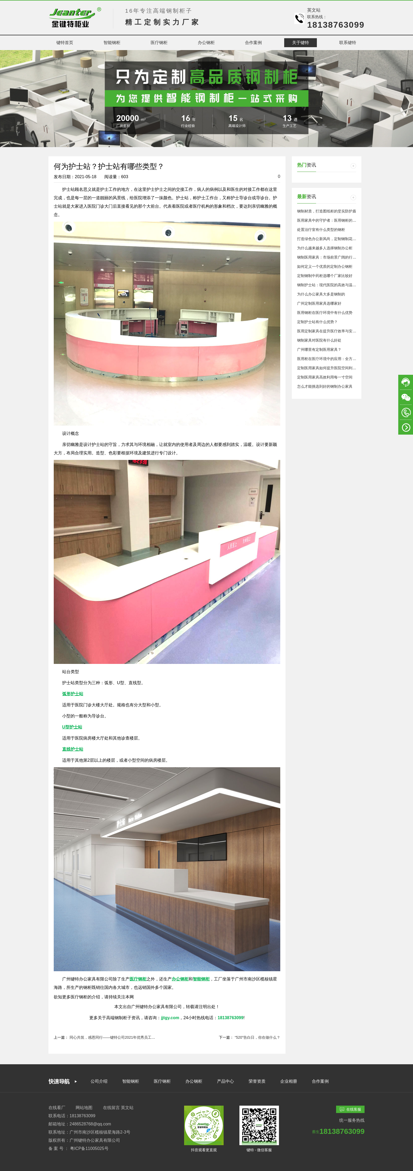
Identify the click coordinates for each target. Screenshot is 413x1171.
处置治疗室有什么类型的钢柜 (321, 229)
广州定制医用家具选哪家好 (319, 303)
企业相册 (288, 1081)
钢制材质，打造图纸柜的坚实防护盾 (326, 211)
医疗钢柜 (162, 1081)
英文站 (314, 10)
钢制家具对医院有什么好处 (319, 340)
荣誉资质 (257, 1081)
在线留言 (111, 1107)
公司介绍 (99, 1081)
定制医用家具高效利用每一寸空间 (324, 377)
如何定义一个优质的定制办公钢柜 (324, 266)
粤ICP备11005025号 (89, 1148)
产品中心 (225, 1081)
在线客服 (350, 1109)
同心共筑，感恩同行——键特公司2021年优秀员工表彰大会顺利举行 (125, 1037)
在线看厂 (56, 1107)
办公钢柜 (193, 1081)
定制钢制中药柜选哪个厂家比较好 (324, 276)
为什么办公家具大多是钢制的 (321, 294)
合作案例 (320, 1081)
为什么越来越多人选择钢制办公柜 (324, 248)
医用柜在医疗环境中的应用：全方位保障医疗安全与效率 (343, 359)
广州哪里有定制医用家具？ (319, 349)
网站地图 (84, 1107)
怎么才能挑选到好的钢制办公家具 (324, 386)
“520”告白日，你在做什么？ (257, 1037)
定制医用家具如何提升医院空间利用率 (328, 368)
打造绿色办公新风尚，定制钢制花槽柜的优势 (334, 239)
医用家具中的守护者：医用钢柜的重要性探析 (334, 220)
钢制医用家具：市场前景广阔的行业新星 (330, 257)
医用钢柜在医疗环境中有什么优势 (324, 312)
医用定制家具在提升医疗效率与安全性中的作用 (336, 331)
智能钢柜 (130, 1081)
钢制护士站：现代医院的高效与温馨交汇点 (332, 285)
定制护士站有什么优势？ (317, 322)
